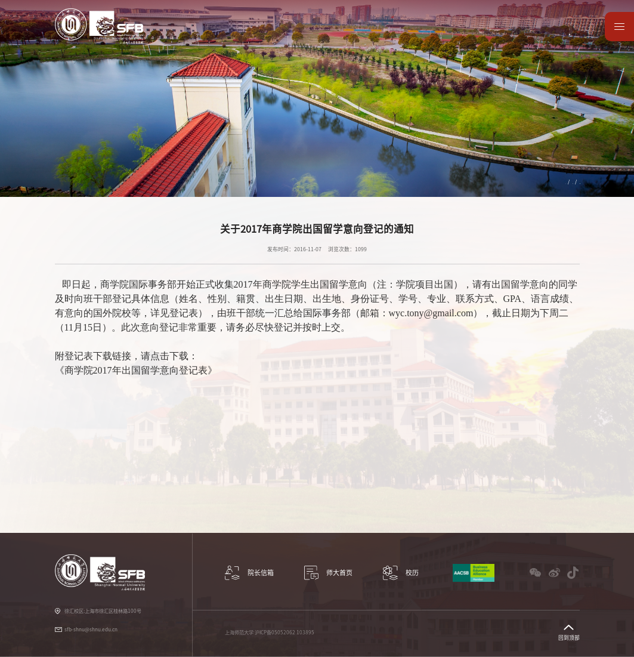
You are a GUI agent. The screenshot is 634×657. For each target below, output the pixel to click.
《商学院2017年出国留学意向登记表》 (136, 370)
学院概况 (191, 37)
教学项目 (279, 37)
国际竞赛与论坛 (561, 181)
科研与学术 (235, 37)
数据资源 (525, 37)
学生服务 (361, 37)
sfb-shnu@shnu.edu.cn (90, 629)
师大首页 (566, 37)
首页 (501, 181)
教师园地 (443, 37)
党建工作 (402, 37)
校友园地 (484, 37)
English (565, 20)
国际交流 (320, 37)
